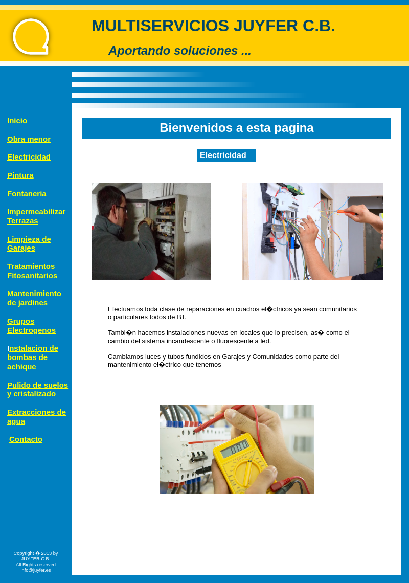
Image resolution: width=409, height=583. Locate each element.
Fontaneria (27, 193)
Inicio (17, 120)
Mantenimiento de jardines (34, 298)
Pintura (20, 175)
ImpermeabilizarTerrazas (36, 216)
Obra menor (29, 138)
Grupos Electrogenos (31, 325)
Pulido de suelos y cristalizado (37, 389)
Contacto (25, 439)
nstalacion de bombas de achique (32, 357)
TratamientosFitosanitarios (32, 271)
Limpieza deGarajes (29, 244)
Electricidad (29, 156)
